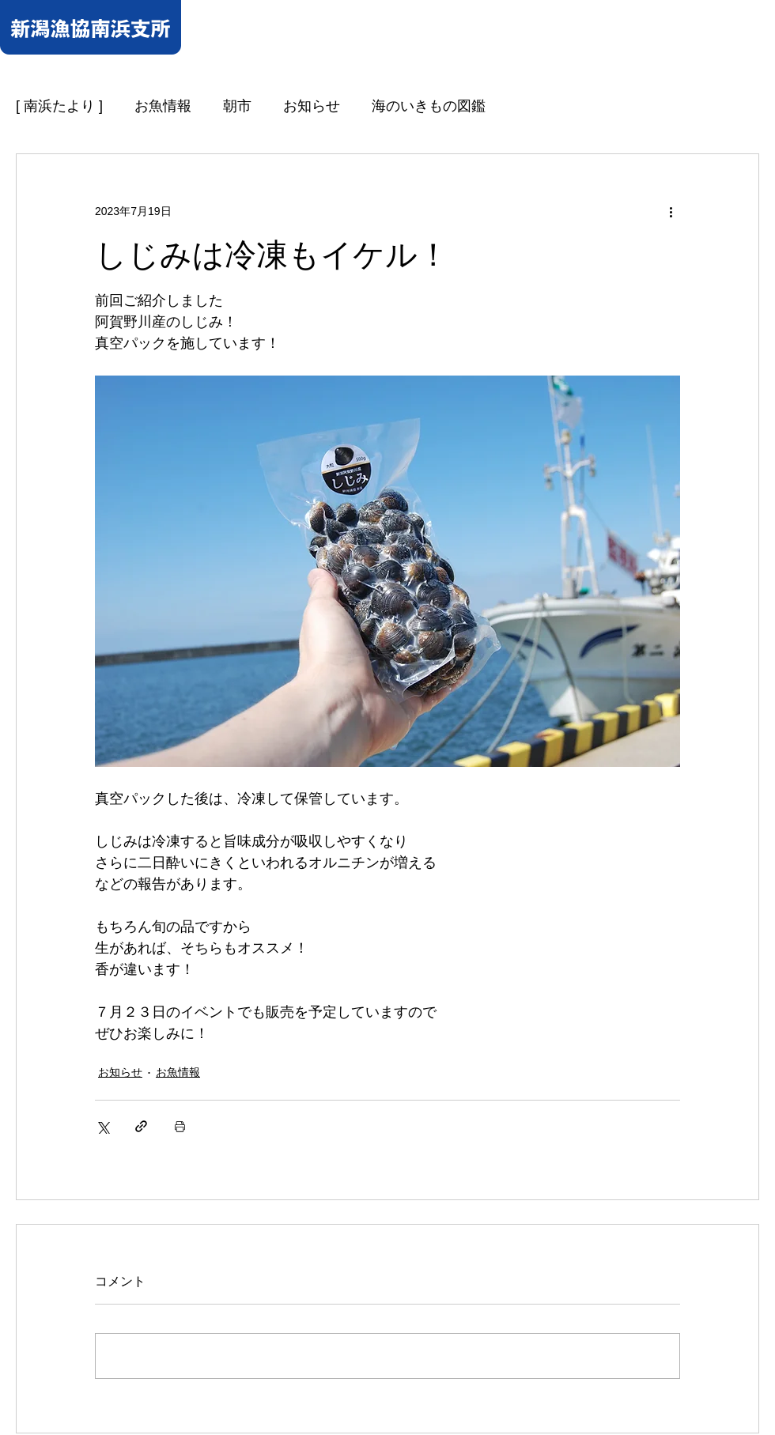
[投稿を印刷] (179, 1126)
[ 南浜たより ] (59, 106)
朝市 (237, 106)
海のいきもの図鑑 (429, 106)
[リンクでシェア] (141, 1126)
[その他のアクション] (670, 211)
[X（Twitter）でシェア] (102, 1126)
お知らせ (311, 106)
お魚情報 (162, 106)
